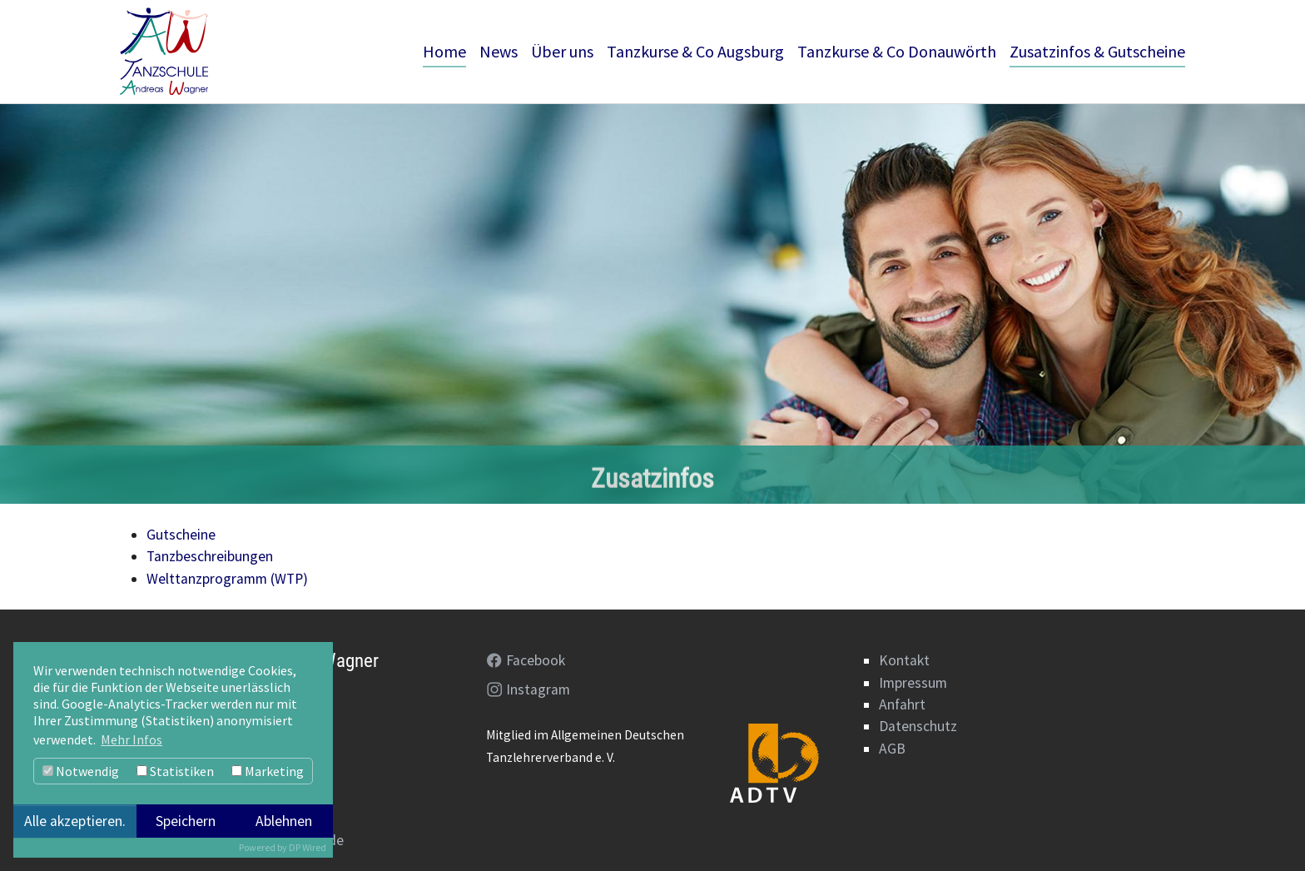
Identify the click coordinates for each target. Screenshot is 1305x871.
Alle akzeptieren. (75, 821)
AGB (892, 748)
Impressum (913, 683)
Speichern (186, 821)
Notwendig (80, 771)
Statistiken (175, 771)
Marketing (267, 771)
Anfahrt (902, 704)
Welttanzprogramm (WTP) (227, 579)
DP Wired (307, 847)
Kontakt (904, 660)
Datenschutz (918, 726)
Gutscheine (181, 534)
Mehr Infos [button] (131, 739)
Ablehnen (284, 821)
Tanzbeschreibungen (209, 556)
